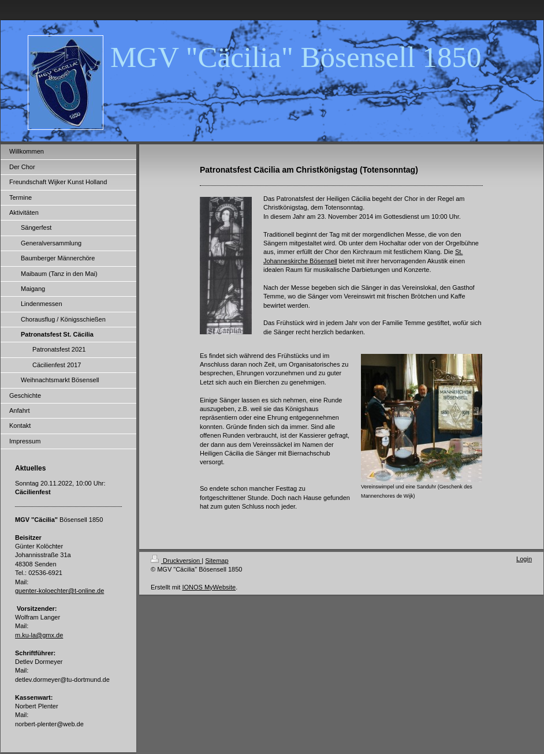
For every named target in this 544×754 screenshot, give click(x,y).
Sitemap (216, 560)
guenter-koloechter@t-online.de (59, 590)
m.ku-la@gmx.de (39, 635)
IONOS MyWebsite (209, 587)
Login (524, 558)
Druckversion (176, 560)
